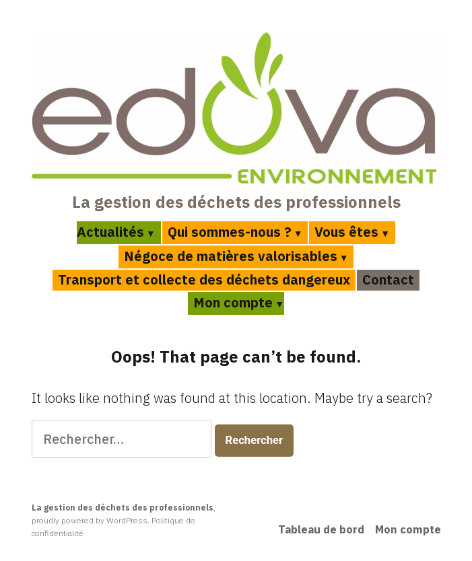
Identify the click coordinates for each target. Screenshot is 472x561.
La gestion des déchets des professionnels (236, 202)
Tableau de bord (321, 529)
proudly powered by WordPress (89, 520)
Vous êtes (346, 232)
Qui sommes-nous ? (230, 232)
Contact (388, 279)
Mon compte (233, 302)
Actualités (110, 232)
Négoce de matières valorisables (230, 256)
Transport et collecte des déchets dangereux (204, 279)
